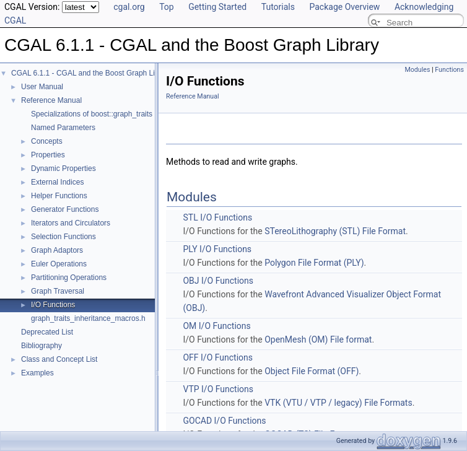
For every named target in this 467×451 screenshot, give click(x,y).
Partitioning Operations (69, 277)
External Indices (57, 182)
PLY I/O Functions (217, 249)
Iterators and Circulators (70, 223)
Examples (37, 373)
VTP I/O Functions (218, 389)
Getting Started (217, 7)
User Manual (42, 86)
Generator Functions (64, 209)
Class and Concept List (59, 359)
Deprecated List (47, 332)
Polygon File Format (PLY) (314, 263)
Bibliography (41, 345)
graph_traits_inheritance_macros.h (88, 318)
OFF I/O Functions (218, 357)
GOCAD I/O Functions (224, 421)
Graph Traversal (57, 291)
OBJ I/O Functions (218, 281)
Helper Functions (59, 195)
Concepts (47, 141)
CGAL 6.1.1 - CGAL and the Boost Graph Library (91, 73)
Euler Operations (59, 264)
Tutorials (278, 7)
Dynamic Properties (63, 168)
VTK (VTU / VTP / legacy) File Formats (338, 403)
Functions (449, 70)
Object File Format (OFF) (311, 371)
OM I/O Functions (216, 326)
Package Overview (344, 7)
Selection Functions (63, 236)
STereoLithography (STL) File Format (335, 231)
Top (166, 7)
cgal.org (128, 7)
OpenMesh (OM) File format (318, 339)
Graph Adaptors (57, 250)
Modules (417, 70)
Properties (48, 155)
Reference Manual (51, 100)
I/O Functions (53, 304)
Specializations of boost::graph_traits (91, 114)
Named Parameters (63, 127)
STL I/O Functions (217, 217)
